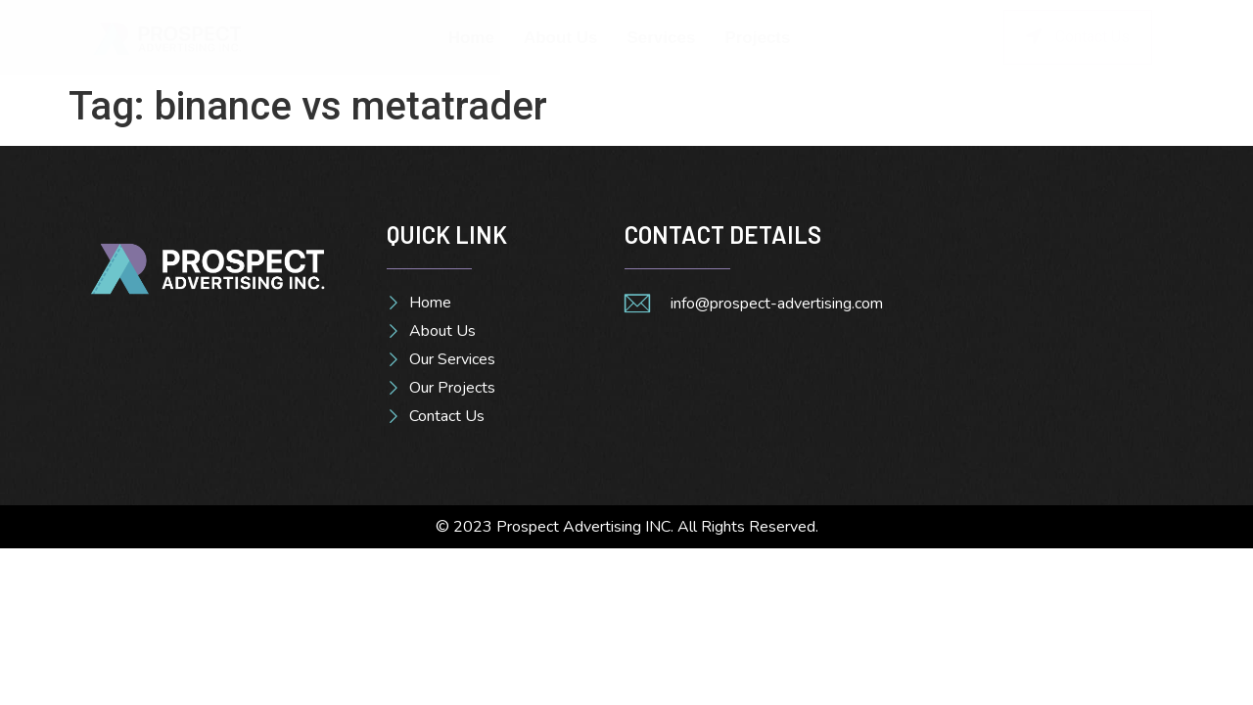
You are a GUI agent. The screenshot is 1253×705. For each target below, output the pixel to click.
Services (660, 37)
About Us (561, 37)
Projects (757, 37)
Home (471, 37)
